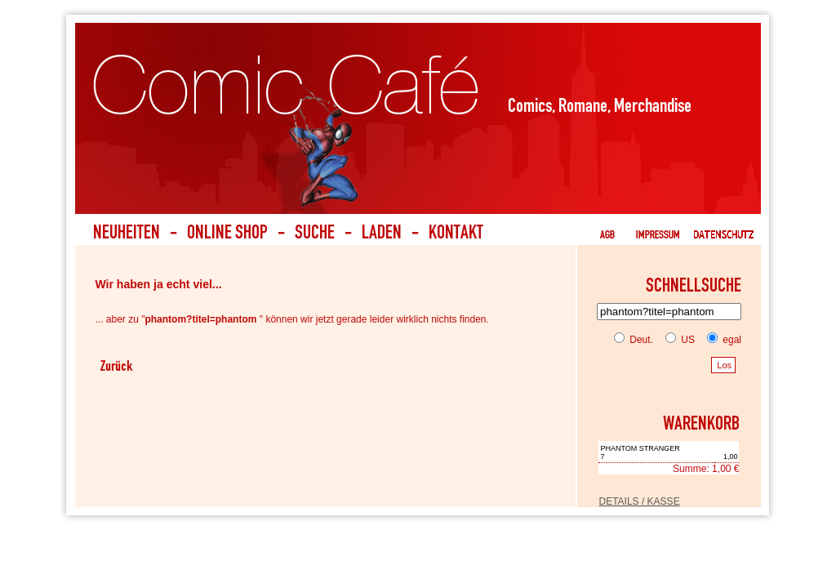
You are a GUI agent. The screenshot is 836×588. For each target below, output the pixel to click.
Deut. (633, 339)
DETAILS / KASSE (638, 501)
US (677, 339)
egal (720, 339)
